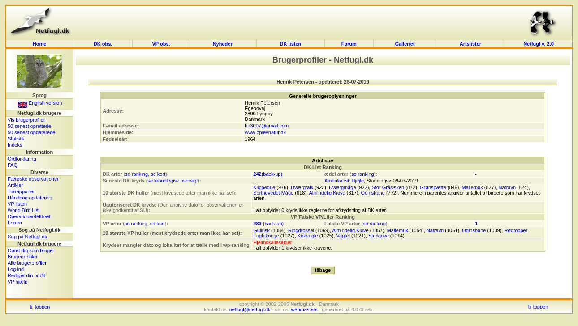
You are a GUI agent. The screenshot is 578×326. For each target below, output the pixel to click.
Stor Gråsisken (387, 187)
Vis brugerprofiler (26, 120)
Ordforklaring (22, 158)
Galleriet (404, 44)
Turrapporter (21, 191)
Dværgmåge (342, 187)
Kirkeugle (308, 235)
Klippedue (264, 187)
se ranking (136, 174)
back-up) (272, 174)
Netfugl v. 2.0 (538, 44)
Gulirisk (261, 230)
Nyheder (223, 44)
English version (40, 103)
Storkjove (378, 235)
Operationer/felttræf (29, 216)
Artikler (15, 185)
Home (40, 44)
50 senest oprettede (29, 126)
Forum (349, 44)
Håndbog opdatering (30, 197)
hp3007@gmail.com (267, 125)
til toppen (40, 306)
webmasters (304, 309)
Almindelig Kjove (327, 192)
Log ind (16, 269)
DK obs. (103, 44)
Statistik (16, 138)
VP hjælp (17, 281)
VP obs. (161, 44)
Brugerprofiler (23, 256)
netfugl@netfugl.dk (250, 309)
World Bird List (23, 210)
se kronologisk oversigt (172, 180)
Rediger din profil (26, 275)
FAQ (12, 165)
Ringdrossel (301, 230)
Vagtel (343, 235)
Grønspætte (433, 187)
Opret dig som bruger (31, 250)
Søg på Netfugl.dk (27, 236)
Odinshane (373, 192)
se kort (158, 174)
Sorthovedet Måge (273, 192)
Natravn (507, 187)
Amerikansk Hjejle (344, 180)
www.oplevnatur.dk (265, 132)
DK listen (291, 44)
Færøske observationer (33, 179)
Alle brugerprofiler (27, 263)
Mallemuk (472, 187)
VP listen (17, 204)
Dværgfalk (302, 187)
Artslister (470, 44)
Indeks (15, 145)
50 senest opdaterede (31, 132)
